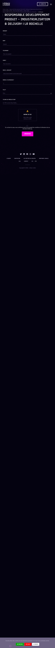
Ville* (4, 90)
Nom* (4, 40)
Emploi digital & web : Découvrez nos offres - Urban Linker (16, 10)
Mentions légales (43, 158)
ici (31, 128)
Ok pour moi (20, 644)
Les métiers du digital (30, 158)
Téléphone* (6, 50)
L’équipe (9, 158)
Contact (26, 161)
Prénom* (5, 31)
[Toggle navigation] (51, 4)
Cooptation (17, 158)
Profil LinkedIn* (7, 70)
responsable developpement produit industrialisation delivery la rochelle (20, 12)
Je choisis (35, 644)
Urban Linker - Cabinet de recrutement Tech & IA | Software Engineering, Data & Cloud (22, 9)
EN (32, 161)
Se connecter (42, 4)
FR (35, 161)
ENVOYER (27, 134)
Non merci (28, 644)
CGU (20, 161)
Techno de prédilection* (9, 99)
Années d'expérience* (8, 80)
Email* (4, 60)
